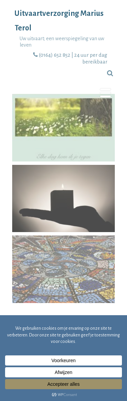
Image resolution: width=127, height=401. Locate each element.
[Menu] (105, 93)
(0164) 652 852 (54, 55)
